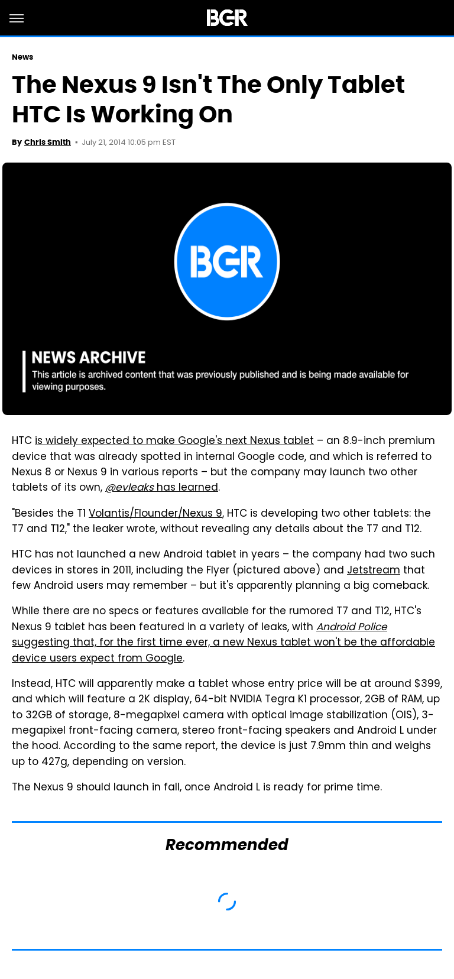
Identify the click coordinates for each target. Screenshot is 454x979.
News (22, 57)
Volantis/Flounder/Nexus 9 (155, 514)
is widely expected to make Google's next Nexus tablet (174, 441)
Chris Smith (47, 142)
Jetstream (373, 571)
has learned (161, 488)
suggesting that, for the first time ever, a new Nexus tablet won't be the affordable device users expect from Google (223, 643)
